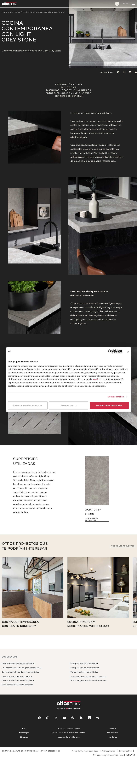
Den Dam (77, 96)
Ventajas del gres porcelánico (84, 672)
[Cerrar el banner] (128, 351)
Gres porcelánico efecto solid (84, 663)
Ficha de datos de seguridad (85, 751)
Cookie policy (125, 751)
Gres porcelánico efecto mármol (17, 676)
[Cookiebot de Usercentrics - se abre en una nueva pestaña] (110, 351)
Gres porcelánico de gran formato (18, 663)
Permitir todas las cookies (109, 405)
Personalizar (69, 405)
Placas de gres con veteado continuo (88, 676)
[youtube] (64, 718)
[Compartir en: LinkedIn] (124, 72)
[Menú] (133, 4)
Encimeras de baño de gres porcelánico (20, 672)
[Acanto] (130, 755)
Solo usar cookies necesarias (27, 405)
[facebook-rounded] (39, 718)
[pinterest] (73, 718)
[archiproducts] (89, 718)
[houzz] (81, 718)
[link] (130, 72)
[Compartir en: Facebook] (118, 72)
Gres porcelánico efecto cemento (17, 685)
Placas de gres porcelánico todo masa (88, 680)
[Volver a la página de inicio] (56, 3)
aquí (95, 379)
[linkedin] (56, 718)
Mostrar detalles (115, 396)
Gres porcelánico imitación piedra (18, 680)
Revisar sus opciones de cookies (108, 755)
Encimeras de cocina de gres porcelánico (21, 668)
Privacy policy (108, 751)
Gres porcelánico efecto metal (85, 668)
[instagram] (47, 718)
